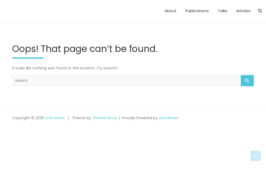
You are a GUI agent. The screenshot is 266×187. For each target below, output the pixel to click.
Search (247, 80)
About (171, 11)
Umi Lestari (55, 118)
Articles (243, 11)
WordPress (168, 118)
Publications (197, 11)
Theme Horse (104, 118)
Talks (222, 11)
